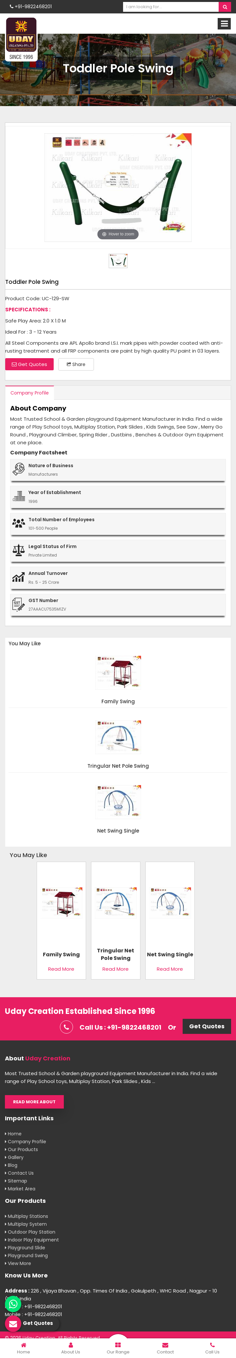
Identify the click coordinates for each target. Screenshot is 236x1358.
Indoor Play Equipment (32, 1240)
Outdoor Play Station (30, 1232)
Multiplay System (26, 1224)
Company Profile (29, 393)
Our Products (21, 1149)
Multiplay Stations (26, 1216)
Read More (61, 968)
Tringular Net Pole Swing (118, 766)
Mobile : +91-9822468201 (33, 1306)
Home (13, 1133)
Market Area (20, 1188)
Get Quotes (29, 364)
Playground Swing (26, 1255)
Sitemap (16, 1181)
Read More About (34, 1102)
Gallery (14, 1157)
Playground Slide (25, 1247)
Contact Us (19, 1173)
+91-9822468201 (31, 6)
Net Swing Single (118, 831)
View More (18, 1263)
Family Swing (118, 702)
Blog (11, 1165)
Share (76, 364)
